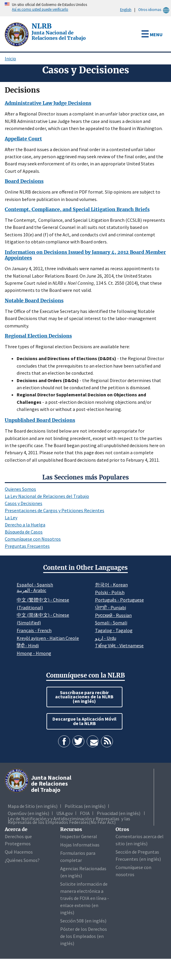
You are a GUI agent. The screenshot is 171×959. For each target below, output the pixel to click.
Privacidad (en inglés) (118, 813)
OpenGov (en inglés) (28, 813)
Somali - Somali (111, 623)
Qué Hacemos (19, 852)
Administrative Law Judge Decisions (48, 103)
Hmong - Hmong (34, 653)
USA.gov (64, 813)
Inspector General (78, 836)
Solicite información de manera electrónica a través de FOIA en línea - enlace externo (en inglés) (84, 898)
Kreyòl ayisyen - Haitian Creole (48, 638)
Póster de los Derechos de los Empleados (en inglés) (83, 936)
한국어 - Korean (111, 585)
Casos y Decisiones (23, 503)
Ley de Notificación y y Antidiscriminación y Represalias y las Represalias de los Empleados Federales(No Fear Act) (69, 820)
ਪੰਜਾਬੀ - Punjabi (110, 607)
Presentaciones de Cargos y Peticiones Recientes (54, 510)
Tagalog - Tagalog (114, 630)
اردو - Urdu (105, 638)
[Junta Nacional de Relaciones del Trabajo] (17, 34)
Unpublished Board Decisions (40, 420)
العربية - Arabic (31, 590)
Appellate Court (23, 139)
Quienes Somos (20, 489)
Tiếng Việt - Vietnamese (119, 645)
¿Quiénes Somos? (22, 860)
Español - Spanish (35, 585)
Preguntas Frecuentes (27, 546)
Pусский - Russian (113, 615)
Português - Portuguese (119, 600)
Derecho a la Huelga (25, 525)
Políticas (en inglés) (85, 806)
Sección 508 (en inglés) (83, 921)
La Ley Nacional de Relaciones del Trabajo (47, 496)
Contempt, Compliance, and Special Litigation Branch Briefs (77, 209)
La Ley (11, 517)
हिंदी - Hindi (28, 645)
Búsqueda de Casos (24, 532)
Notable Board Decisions (34, 300)
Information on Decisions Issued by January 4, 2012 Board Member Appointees (85, 255)
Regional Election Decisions (38, 336)
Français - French (34, 630)
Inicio (10, 58)
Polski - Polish (110, 592)
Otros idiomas (154, 9)
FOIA (85, 813)
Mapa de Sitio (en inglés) (32, 806)
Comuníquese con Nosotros (33, 539)
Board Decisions (24, 181)
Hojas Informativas (80, 845)
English (125, 9)
